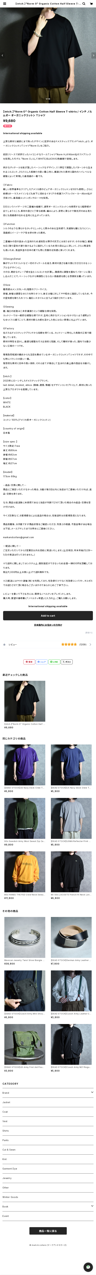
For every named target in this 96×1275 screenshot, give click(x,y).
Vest (4, 1121)
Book (5, 1206)
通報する (89, 633)
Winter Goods (10, 1197)
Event (5, 1216)
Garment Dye (9, 1168)
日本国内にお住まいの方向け (48, 625)
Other (5, 1187)
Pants (5, 1140)
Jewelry (7, 1178)
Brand (5, 1092)
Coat (5, 1111)
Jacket (6, 1102)
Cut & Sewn (9, 1149)
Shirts (5, 1130)
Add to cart (48, 615)
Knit (4, 1159)
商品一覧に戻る (48, 1231)
